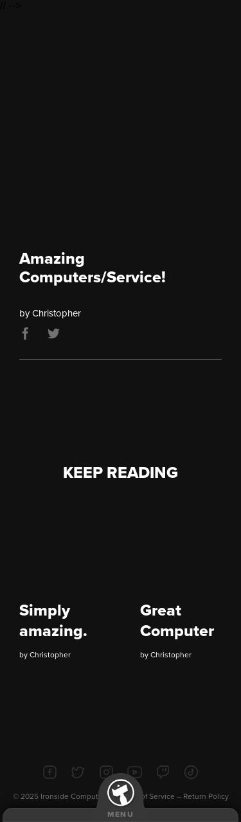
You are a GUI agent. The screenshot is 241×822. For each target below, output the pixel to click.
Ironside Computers (74, 796)
